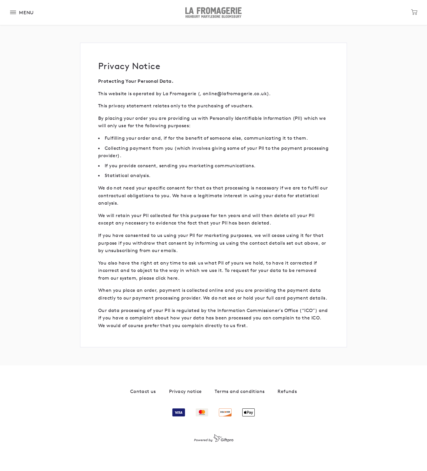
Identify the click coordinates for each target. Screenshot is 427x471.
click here (167, 278)
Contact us (143, 391)
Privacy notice (185, 391)
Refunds (287, 391)
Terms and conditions (240, 391)
